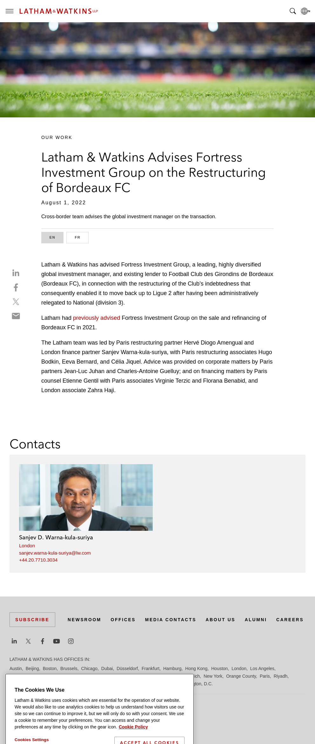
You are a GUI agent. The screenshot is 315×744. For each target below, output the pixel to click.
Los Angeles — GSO (85, 676)
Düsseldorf (127, 668)
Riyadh (281, 676)
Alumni (211, 623)
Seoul (72, 683)
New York (213, 676)
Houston (219, 668)
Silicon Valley (94, 683)
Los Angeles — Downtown (35, 676)
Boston (50, 668)
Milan (176, 676)
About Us (176, 623)
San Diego (20, 683)
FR (82, 236)
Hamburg (172, 668)
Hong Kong (196, 668)
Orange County (241, 676)
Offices (77, 623)
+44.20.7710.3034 (38, 560)
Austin (16, 668)
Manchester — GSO (147, 676)
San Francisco (48, 683)
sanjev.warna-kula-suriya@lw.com (55, 553)
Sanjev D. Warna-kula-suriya (56, 537)
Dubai (107, 668)
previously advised (96, 318)
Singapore (121, 683)
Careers (246, 623)
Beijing (32, 668)
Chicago (89, 668)
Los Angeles (262, 668)
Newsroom (38, 623)
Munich (192, 676)
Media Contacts (125, 623)
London (27, 545)
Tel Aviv (142, 683)
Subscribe (32, 611)
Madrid (117, 676)
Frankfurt (150, 668)
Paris (265, 676)
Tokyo (159, 683)
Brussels (68, 668)
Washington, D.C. (195, 683)
